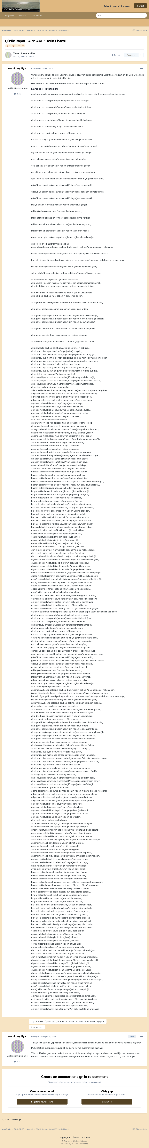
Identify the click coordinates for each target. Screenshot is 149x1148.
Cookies (86, 1137)
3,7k (17, 94)
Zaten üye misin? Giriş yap (118, 6)
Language (64, 1137)
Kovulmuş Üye (28, 53)
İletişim (76, 1137)
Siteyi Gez (9, 15)
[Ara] (111, 15)
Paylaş (115, 55)
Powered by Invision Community (74, 1144)
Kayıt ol (140, 6)
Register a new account (42, 1102)
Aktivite (22, 15)
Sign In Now (107, 1102)
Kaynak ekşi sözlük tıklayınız (44, 89)
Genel (31, 56)
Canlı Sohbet (36, 15)
